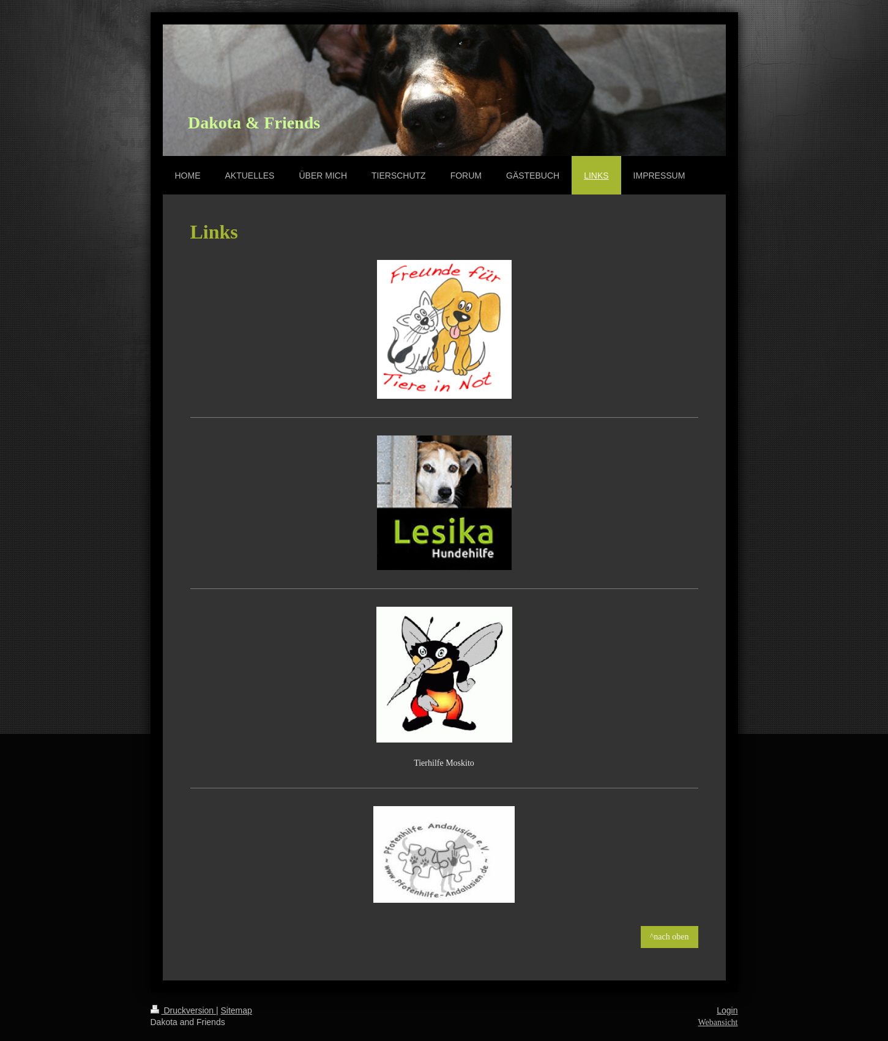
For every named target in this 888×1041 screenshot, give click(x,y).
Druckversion (183, 1010)
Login (727, 1010)
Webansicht (718, 1022)
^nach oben (669, 936)
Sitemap (236, 1010)
